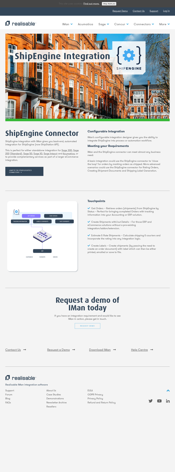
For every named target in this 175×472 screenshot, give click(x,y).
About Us (51, 438)
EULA (90, 438)
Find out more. (91, 3)
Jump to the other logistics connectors (20, 171)
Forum (8, 442)
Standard (16, 153)
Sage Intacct (50, 153)
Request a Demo (61, 398)
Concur (121, 24)
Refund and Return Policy (102, 450)
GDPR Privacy (95, 442)
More (164, 24)
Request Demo (120, 11)
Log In (166, 11)
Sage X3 (38, 153)
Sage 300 (67, 150)
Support (154, 11)
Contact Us (139, 11)
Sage (103, 24)
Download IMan (102, 398)
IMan (67, 24)
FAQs (8, 450)
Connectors (144, 24)
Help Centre (142, 398)
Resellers (51, 454)
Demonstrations (55, 446)
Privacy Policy (95, 446)
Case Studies (53, 442)
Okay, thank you (109, 4)
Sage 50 (27, 153)
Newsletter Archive (56, 450)
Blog (7, 446)
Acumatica (85, 24)
